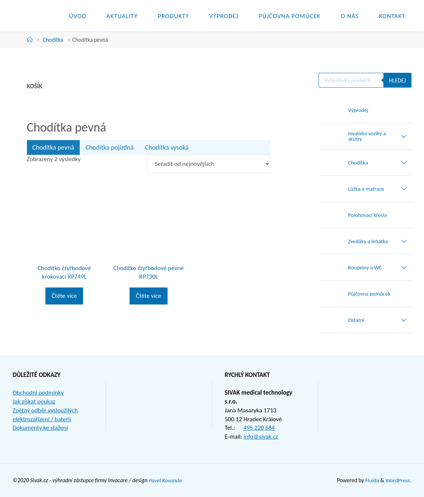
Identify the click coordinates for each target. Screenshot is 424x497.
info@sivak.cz (261, 436)
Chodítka (53, 39)
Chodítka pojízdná (110, 147)
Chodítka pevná (53, 147)
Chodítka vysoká (167, 147)
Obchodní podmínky (38, 392)
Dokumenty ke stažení (41, 428)
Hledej (397, 80)
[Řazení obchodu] (208, 164)
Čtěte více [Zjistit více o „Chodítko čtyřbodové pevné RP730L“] (148, 296)
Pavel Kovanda (165, 480)
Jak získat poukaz (34, 401)
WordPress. (398, 480)
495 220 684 (259, 428)
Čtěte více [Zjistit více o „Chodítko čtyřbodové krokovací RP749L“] (64, 296)
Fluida (371, 480)
